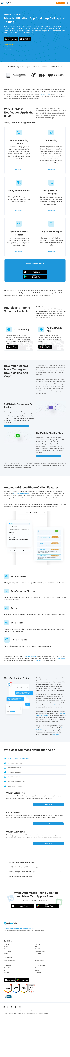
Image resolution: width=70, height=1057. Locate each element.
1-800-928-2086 (28, 931)
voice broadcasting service (21, 496)
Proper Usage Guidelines (28, 1016)
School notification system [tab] (13, 765)
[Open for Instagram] (20, 1010)
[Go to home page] (6, 2)
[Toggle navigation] (67, 3)
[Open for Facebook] (4, 1010)
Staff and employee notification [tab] (14, 784)
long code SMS (51, 707)
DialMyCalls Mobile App (10, 963)
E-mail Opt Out (39, 970)
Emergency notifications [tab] (13, 770)
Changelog (38, 975)
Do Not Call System (40, 968)
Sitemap (37, 973)
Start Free (60, 3)
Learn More (16, 428)
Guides (6, 949)
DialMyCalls (37, 663)
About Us (6, 947)
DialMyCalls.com (38, 1012)
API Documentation (40, 954)
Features (6, 951)
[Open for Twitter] (8, 1010)
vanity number (61, 661)
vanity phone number (30, 659)
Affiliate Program (39, 963)
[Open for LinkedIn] (11, 1010)
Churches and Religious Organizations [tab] (16, 761)
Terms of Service (8, 1016)
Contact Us (38, 956)
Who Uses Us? (39, 947)
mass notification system (36, 28)
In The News (7, 965)
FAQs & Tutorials (39, 951)
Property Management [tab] (12, 779)
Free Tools (7, 975)
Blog (36, 949)
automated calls (45, 94)
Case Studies (7, 968)
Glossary (37, 965)
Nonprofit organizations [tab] (12, 774)
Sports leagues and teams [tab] (13, 788)
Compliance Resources (42, 1016)
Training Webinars (8, 970)
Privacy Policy (17, 1016)
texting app (56, 736)
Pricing (6, 956)
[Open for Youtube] (15, 1010)
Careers (6, 973)
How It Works (7, 954)
